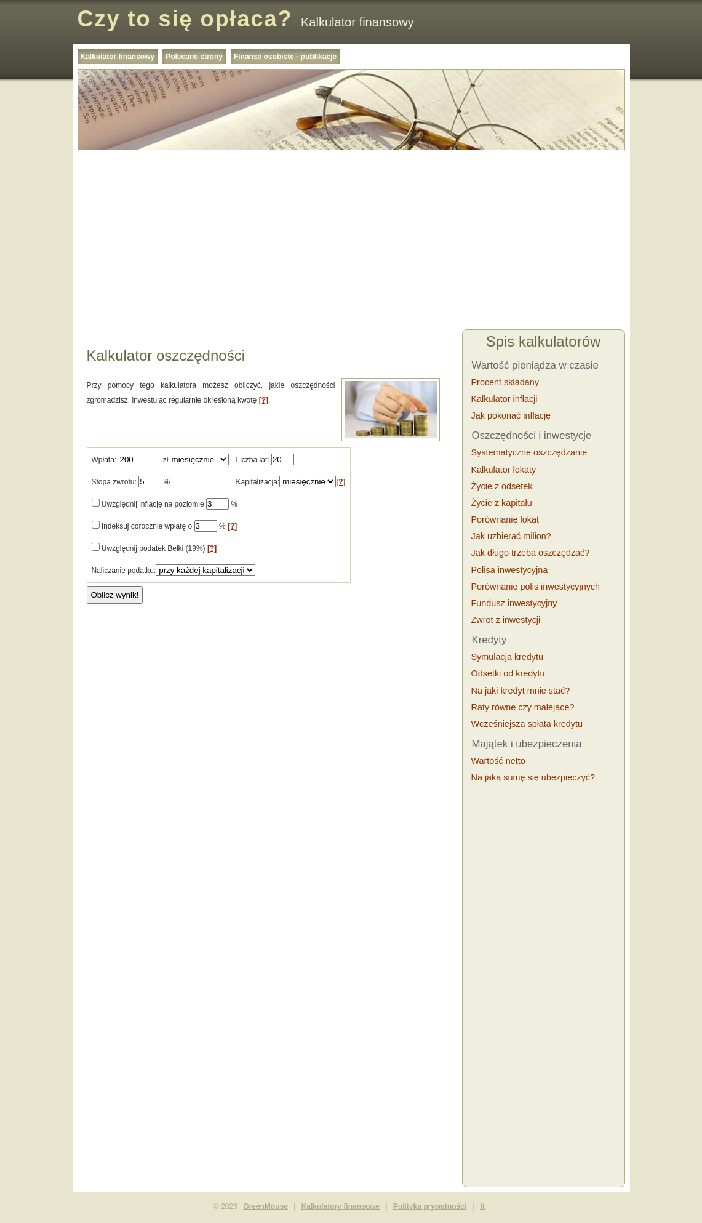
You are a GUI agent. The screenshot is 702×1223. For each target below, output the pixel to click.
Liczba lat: (252, 459)
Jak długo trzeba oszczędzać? (530, 553)
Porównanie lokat (505, 519)
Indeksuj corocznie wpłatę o (147, 526)
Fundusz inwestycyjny (514, 603)
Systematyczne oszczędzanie (529, 452)
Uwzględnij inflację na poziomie (153, 504)
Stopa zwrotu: (114, 482)
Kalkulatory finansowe (340, 1206)
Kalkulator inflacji (504, 399)
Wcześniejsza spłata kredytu (527, 724)
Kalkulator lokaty (503, 470)
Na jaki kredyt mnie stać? (520, 691)
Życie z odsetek (502, 486)
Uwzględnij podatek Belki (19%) (154, 548)
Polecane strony (194, 56)
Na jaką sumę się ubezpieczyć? (533, 777)
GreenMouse (265, 1206)
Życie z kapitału (501, 503)
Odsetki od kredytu (508, 673)
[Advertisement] (351, 241)
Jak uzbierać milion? (511, 536)
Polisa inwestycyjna (509, 570)
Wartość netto (498, 761)
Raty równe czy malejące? (523, 707)
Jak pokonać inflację (511, 415)
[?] (263, 400)
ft (482, 1206)
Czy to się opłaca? (185, 18)
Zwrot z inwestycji (506, 620)
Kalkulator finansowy (118, 56)
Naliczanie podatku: (124, 570)
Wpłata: (104, 459)
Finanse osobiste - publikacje (285, 56)
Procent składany (505, 382)
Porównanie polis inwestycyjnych (535, 586)
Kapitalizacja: (258, 482)
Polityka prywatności (429, 1206)
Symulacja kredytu (507, 657)
